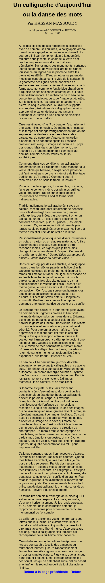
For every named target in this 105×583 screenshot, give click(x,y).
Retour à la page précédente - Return (52, 572)
